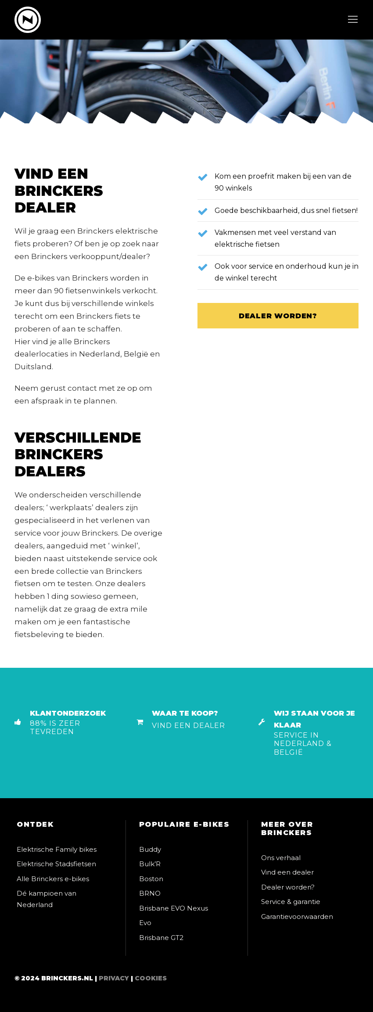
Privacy (114, 978)
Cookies (151, 978)
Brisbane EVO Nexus (173, 908)
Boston (151, 879)
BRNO (150, 893)
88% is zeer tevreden (55, 727)
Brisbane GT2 (161, 937)
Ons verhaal (281, 858)
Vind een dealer (188, 725)
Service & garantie (290, 901)
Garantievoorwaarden (297, 916)
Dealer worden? (288, 887)
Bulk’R (150, 864)
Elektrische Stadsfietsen (56, 864)
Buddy (150, 849)
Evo (145, 922)
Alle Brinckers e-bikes (53, 879)
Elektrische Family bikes (57, 849)
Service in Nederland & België (303, 743)
